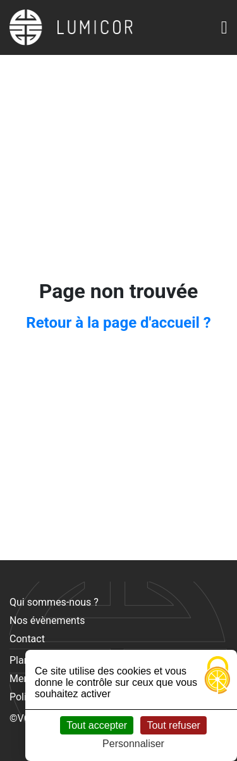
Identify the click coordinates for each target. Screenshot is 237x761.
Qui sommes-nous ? (54, 602)
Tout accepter (96, 725)
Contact (27, 639)
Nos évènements (47, 620)
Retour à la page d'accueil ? (118, 323)
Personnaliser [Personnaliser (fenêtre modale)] (133, 743)
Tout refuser (173, 725)
